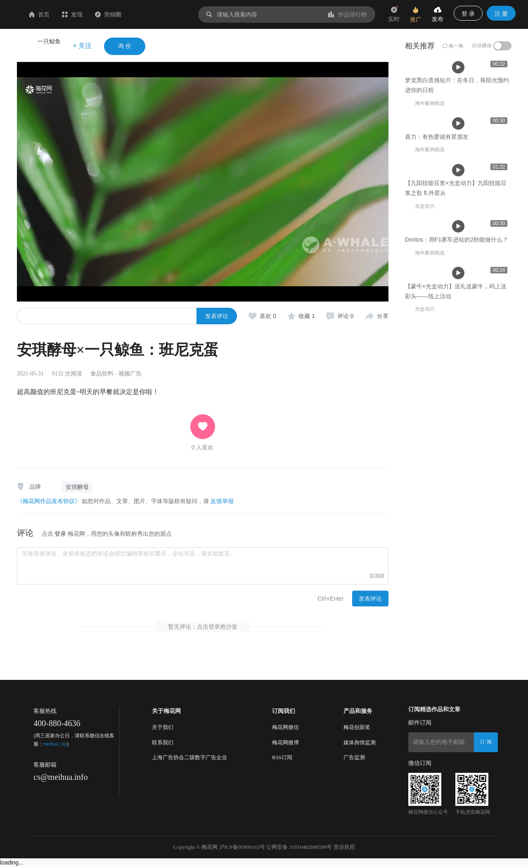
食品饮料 (102, 374)
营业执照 (344, 847)
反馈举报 (222, 501)
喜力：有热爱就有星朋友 (238, 242)
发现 (121, 14)
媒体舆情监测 (359, 742)
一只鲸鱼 (49, 41)
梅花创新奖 (356, 727)
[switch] (502, 45)
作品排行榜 (347, 14)
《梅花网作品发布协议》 (49, 501)
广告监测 (354, 757)
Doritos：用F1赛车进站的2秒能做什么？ (456, 509)
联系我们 (162, 742)
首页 (88, 14)
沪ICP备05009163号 (242, 847)
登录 (60, 533)
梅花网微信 (285, 727)
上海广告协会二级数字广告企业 (189, 757)
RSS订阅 (282, 757)
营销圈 (157, 14)
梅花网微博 (285, 742)
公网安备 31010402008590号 (299, 847)
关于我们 (162, 727)
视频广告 (130, 374)
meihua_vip (55, 744)
